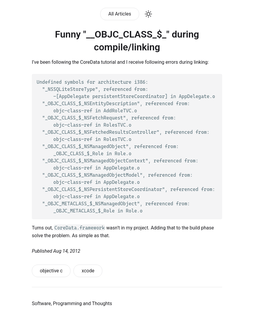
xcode (87, 271)
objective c (51, 271)
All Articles (119, 14)
